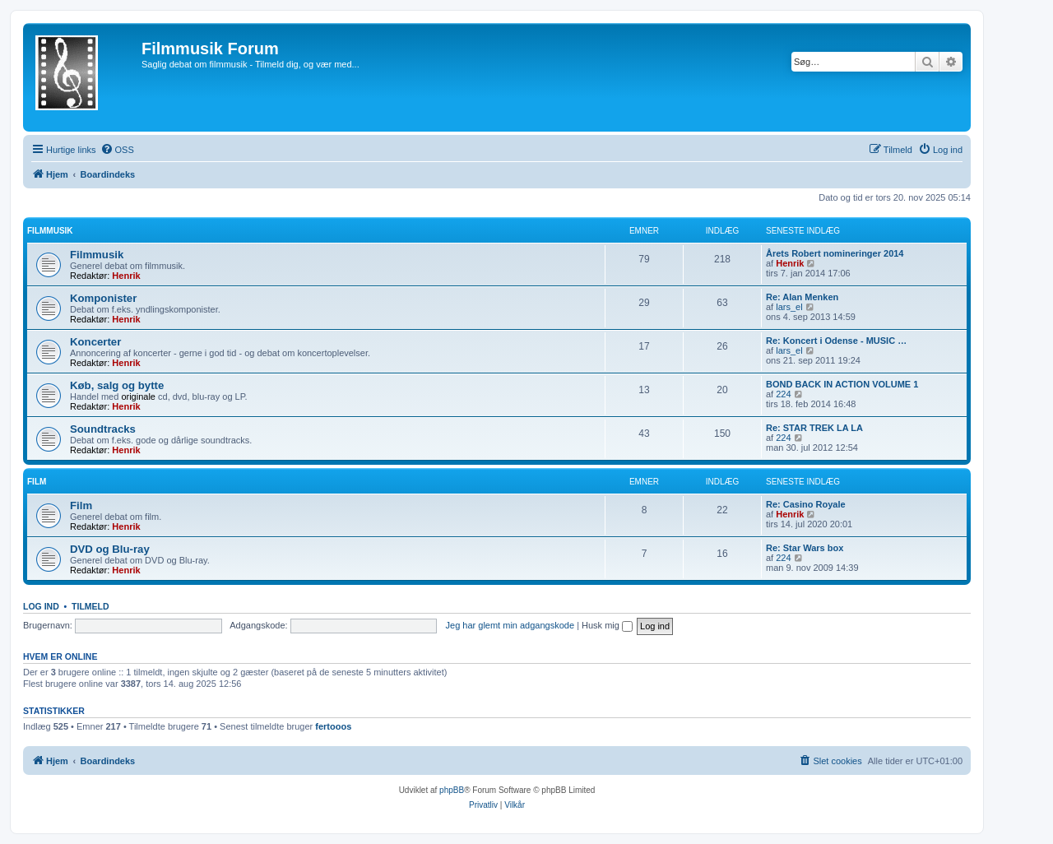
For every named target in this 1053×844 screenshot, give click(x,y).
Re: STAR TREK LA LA (814, 428)
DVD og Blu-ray (110, 549)
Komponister (103, 298)
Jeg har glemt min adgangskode (510, 625)
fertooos (333, 726)
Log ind (41, 606)
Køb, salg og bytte (117, 385)
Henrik (126, 276)
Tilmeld (90, 606)
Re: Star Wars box (804, 548)
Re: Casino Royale (806, 504)
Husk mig (607, 625)
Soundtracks (103, 429)
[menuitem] (117, 150)
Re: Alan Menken (802, 297)
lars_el (789, 307)
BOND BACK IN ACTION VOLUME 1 (842, 384)
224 (783, 394)
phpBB (451, 790)
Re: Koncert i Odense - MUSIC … (836, 340)
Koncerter (95, 342)
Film (36, 481)
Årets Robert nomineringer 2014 (835, 253)
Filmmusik (50, 230)
